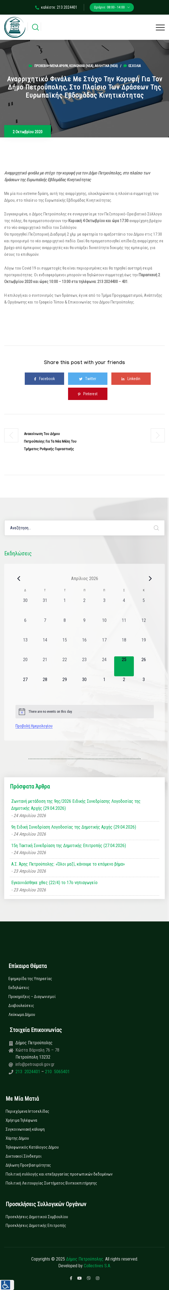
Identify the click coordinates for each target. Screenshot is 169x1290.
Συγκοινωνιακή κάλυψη (25, 1129)
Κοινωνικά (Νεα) (81, 66)
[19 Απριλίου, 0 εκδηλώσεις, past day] (144, 646)
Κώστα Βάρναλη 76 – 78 (37, 1050)
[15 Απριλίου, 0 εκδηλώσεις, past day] (65, 646)
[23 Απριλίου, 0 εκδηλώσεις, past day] (84, 666)
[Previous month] (18, 578)
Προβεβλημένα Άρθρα (51, 66)
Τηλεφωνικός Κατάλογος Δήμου (32, 1147)
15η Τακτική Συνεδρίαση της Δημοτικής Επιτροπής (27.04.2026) (68, 845)
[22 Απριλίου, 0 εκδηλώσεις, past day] (65, 666)
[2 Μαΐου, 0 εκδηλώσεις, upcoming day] (124, 686)
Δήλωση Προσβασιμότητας (28, 1165)
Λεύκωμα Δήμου (21, 1014)
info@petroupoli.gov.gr (35, 1064)
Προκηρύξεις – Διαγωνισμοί (32, 996)
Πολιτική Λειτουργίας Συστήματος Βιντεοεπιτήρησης (51, 1183)
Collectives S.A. (97, 1265)
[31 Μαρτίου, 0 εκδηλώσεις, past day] (45, 607)
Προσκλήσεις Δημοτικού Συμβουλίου (37, 1216)
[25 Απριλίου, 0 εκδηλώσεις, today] (124, 666)
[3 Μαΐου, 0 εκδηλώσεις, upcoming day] (144, 686)
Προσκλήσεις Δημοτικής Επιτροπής (36, 1225)
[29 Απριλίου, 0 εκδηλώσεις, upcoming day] (65, 686)
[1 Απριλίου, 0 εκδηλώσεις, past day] (65, 607)
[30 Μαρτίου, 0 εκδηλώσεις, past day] (25, 607)
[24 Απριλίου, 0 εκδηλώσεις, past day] (104, 666)
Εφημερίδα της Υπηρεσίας (30, 978)
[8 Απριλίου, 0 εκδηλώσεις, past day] (65, 627)
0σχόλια (132, 66)
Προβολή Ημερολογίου (34, 726)
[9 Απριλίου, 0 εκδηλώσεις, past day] (84, 627)
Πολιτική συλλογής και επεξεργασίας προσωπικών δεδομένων (59, 1174)
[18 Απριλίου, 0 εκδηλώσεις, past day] (124, 646)
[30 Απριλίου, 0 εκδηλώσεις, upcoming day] (84, 686)
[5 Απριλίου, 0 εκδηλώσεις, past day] (144, 607)
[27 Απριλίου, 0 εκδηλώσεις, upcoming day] (25, 686)
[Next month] (150, 578)
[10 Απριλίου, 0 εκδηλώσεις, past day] (104, 627)
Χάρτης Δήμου (17, 1138)
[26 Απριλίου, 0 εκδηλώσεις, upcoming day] (144, 666)
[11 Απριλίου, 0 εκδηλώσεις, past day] (124, 627)
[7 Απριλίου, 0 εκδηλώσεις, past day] (45, 627)
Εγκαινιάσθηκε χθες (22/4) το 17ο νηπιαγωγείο (54, 882)
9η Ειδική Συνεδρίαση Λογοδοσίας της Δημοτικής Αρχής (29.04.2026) (73, 827)
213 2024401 (28, 1071)
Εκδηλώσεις (18, 987)
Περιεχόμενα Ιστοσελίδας (27, 1111)
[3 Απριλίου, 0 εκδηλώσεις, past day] (104, 607)
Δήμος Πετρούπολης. (85, 1259)
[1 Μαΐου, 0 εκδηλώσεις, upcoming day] (104, 686)
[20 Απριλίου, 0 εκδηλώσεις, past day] (25, 666)
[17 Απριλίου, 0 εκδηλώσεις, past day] (104, 646)
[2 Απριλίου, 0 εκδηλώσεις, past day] (84, 607)
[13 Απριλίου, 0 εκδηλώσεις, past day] (25, 646)
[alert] (84, 711)
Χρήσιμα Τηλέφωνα (21, 1120)
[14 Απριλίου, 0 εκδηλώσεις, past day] (45, 646)
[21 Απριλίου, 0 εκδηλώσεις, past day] (45, 666)
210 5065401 (57, 1071)
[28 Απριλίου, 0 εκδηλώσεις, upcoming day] (45, 686)
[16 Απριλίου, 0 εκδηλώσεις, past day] (84, 646)
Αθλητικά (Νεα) (106, 66)
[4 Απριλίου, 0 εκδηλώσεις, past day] (124, 607)
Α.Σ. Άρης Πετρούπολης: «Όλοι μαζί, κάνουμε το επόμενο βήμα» (68, 864)
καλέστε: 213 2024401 (56, 7)
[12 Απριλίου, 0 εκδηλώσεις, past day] (144, 627)
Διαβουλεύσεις (21, 1005)
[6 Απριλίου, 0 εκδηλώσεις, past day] (25, 627)
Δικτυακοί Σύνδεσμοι (24, 1156)
